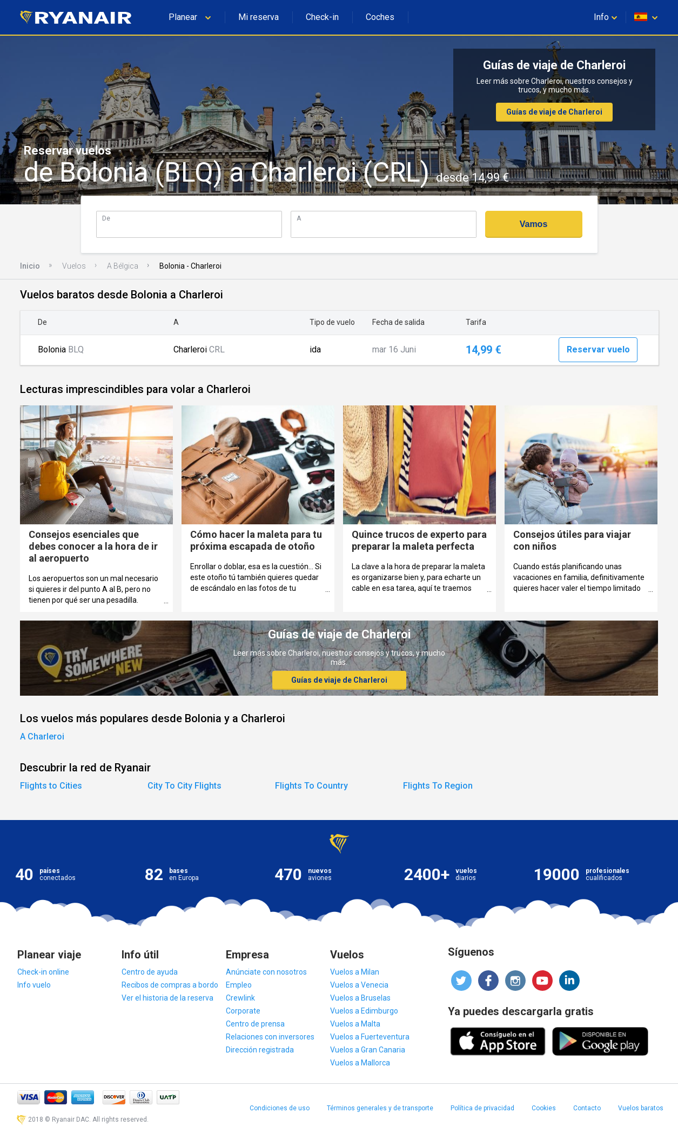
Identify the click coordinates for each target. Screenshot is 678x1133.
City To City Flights (184, 786)
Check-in (322, 17)
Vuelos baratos (640, 1108)
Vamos (534, 224)
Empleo (239, 985)
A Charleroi (42, 736)
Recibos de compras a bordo (170, 985)
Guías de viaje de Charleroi (554, 112)
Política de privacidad (482, 1108)
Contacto (587, 1108)
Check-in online (43, 972)
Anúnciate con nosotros (266, 972)
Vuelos (74, 266)
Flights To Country (311, 786)
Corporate (243, 1011)
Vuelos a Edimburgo (364, 1011)
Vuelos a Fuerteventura (370, 1036)
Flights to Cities (51, 786)
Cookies (544, 1108)
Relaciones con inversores (270, 1036)
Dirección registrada (260, 1049)
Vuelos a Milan (354, 972)
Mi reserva (258, 17)
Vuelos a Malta (355, 1023)
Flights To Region (438, 786)
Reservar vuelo (598, 349)
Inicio (30, 266)
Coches (380, 17)
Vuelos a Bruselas (360, 998)
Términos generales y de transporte (380, 1108)
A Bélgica (122, 266)
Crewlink (240, 998)
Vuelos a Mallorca (360, 1062)
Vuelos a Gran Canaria (367, 1049)
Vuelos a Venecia (359, 985)
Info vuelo (34, 985)
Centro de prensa (255, 1023)
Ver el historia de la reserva (167, 998)
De (106, 218)
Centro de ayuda (150, 972)
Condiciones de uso (280, 1108)
